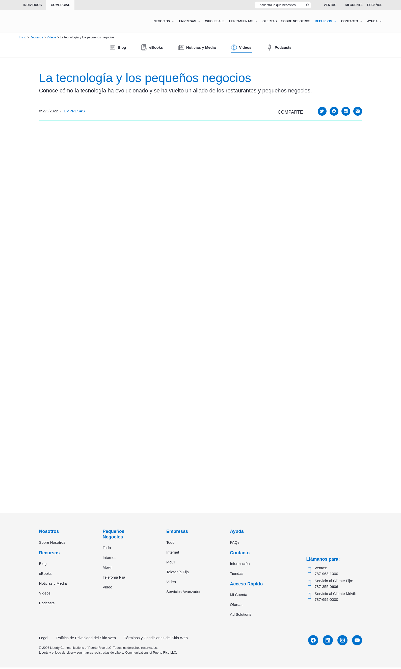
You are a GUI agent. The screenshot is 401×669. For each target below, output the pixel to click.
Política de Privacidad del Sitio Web (86, 639)
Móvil (107, 568)
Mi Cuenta (354, 5)
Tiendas (236, 575)
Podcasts (47, 604)
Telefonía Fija (114, 578)
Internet (109, 559)
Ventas (330, 5)
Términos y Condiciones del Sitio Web (156, 639)
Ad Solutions (240, 616)
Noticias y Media (53, 584)
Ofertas (236, 606)
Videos (45, 594)
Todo (107, 549)
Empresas (74, 111)
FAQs (234, 543)
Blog (43, 565)
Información (240, 565)
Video (107, 588)
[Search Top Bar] (283, 5)
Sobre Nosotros (52, 543)
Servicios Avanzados (183, 593)
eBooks (45, 575)
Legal (43, 639)
